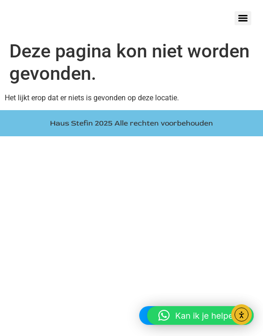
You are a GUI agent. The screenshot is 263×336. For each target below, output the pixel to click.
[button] (200, 315)
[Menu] (243, 18)
